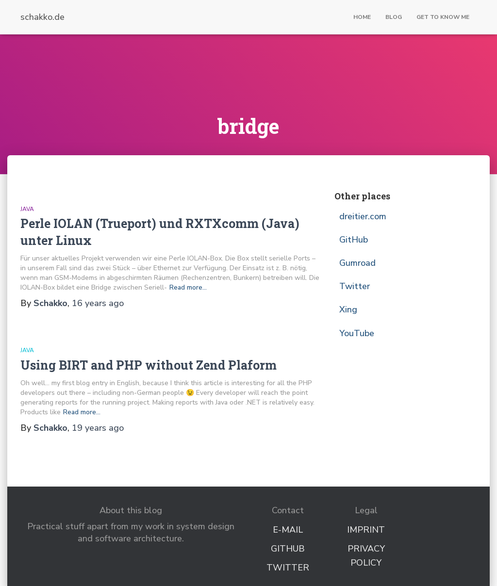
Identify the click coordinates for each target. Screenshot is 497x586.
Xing (348, 309)
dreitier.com (362, 216)
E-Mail (288, 530)
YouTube (356, 333)
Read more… (188, 287)
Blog (393, 17)
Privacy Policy (366, 556)
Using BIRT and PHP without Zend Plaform (148, 365)
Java (27, 209)
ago (98, 303)
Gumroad (357, 263)
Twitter (354, 286)
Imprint (366, 530)
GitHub (353, 239)
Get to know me (442, 17)
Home (362, 17)
